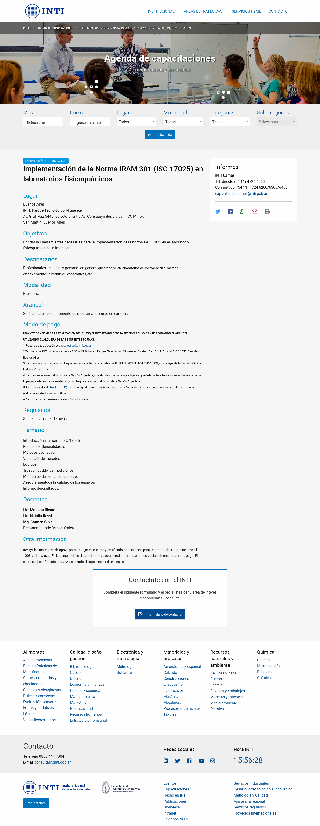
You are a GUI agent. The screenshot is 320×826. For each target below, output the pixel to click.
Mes (28, 112)
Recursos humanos (86, 714)
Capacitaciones (176, 789)
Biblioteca (172, 807)
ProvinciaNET (57, 387)
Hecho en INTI (175, 795)
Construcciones (176, 678)
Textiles (170, 714)
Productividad (81, 708)
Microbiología (268, 665)
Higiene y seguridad (86, 690)
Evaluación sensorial (40, 701)
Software (124, 672)
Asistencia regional (249, 801)
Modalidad (175, 112)
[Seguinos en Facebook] (189, 761)
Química (264, 677)
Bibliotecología (82, 666)
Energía (216, 685)
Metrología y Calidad (251, 795)
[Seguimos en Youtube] (201, 761)
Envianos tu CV (176, 819)
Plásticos (264, 671)
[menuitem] (45, 11)
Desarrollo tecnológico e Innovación (263, 789)
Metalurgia (172, 702)
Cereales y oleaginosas (42, 689)
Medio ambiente (223, 703)
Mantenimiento (82, 696)
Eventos (170, 783)
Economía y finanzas (87, 684)
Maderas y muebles (226, 696)
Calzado (170, 672)
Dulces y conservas (39, 695)
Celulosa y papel (223, 673)
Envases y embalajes (227, 690)
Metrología (126, 666)
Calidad (76, 672)
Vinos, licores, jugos (39, 719)
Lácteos (29, 713)
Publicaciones (175, 801)
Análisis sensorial (37, 660)
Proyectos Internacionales (255, 813)
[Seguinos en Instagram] (212, 761)
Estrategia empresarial (88, 720)
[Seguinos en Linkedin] (166, 761)
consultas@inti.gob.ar (53, 762)
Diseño (75, 678)
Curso (76, 112)
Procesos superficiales (182, 708)
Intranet (170, 813)
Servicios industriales (251, 783)
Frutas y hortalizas (38, 707)
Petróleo (217, 708)
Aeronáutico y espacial (182, 666)
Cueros (216, 678)
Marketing (78, 702)
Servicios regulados (250, 807)
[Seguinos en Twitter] (177, 761)
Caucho (263, 660)
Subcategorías (273, 112)
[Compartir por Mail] (254, 211)
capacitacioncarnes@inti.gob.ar (241, 193)
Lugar (123, 112)
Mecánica (172, 696)
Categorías (222, 112)
